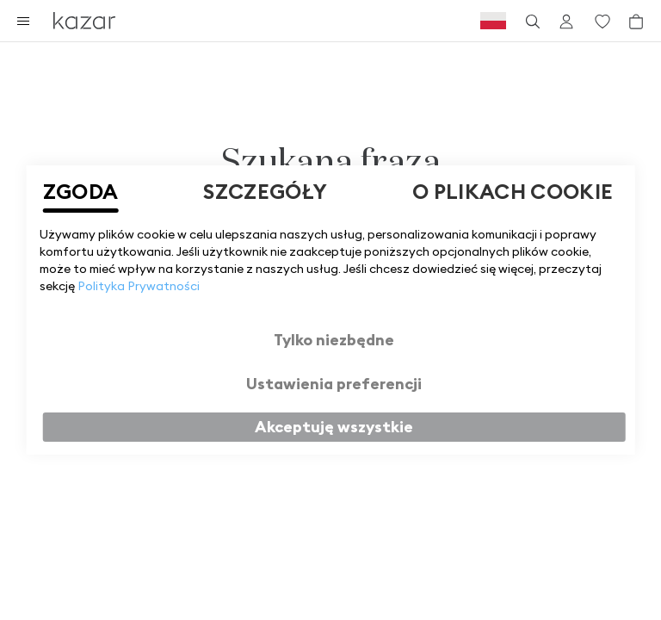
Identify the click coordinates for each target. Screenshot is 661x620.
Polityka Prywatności (138, 286)
